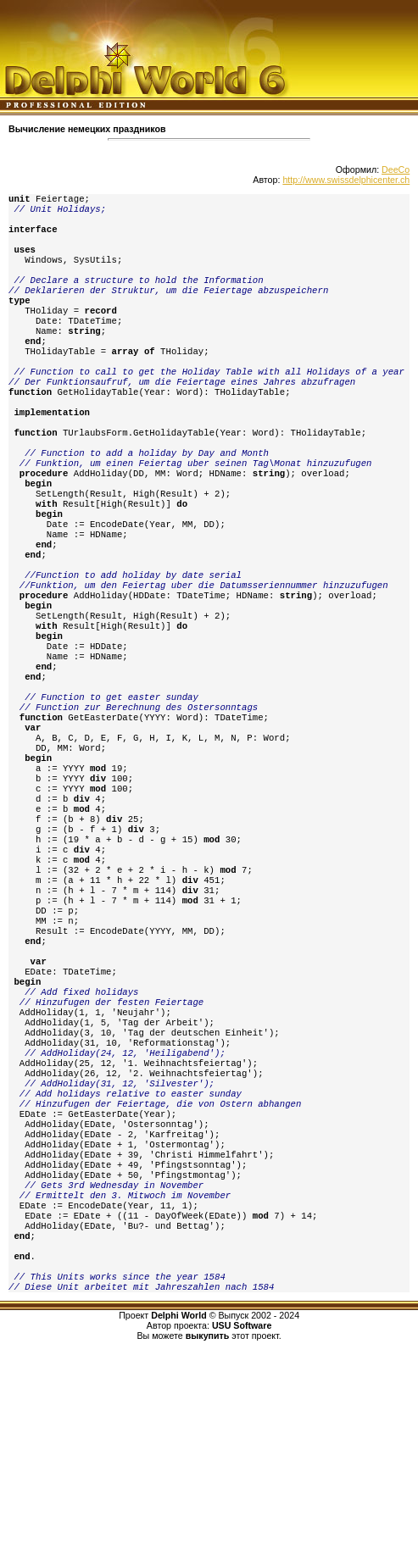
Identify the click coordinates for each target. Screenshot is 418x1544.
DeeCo (396, 169)
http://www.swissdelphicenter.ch (346, 180)
